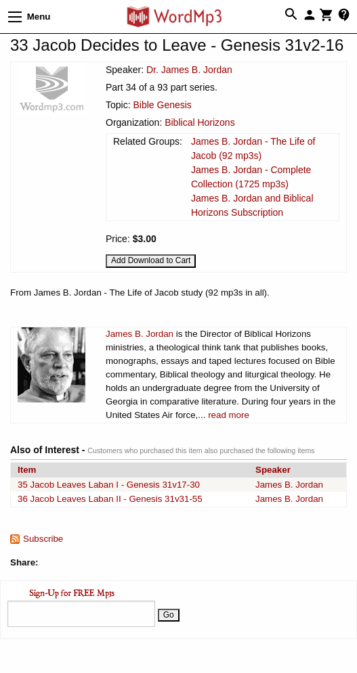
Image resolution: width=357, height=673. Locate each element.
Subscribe (43, 539)
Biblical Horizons (199, 122)
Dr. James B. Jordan (189, 69)
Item (27, 470)
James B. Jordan (139, 334)
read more (228, 415)
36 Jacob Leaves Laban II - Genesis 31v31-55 (110, 499)
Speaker (273, 470)
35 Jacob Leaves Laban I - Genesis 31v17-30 (109, 485)
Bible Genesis (162, 104)
